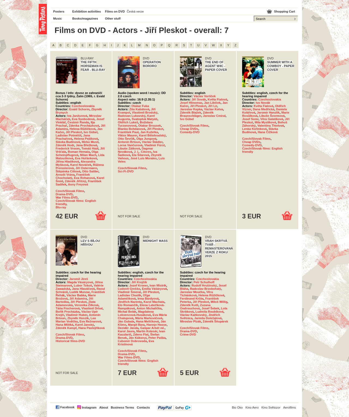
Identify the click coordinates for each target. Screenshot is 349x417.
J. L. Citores (142, 151)
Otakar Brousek (149, 125)
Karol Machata (154, 301)
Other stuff (113, 18)
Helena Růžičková (82, 128)
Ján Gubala (126, 321)
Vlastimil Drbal (92, 308)
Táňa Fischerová (68, 308)
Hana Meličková (147, 321)
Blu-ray (61, 207)
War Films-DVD (66, 197)
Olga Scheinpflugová (77, 153)
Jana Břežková (86, 145)
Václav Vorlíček (205, 96)
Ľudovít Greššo (129, 288)
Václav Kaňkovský (193, 314)
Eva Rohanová (84, 177)
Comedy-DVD (189, 132)
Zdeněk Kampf (66, 328)
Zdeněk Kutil (189, 305)
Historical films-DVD (70, 341)
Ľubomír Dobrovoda (132, 341)
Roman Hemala (79, 151)
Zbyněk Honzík (78, 318)
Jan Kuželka (149, 132)
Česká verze (135, 11)
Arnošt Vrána (65, 174)
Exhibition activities (86, 11)
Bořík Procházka (68, 311)
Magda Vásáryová (80, 282)
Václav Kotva (213, 109)
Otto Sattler (90, 171)
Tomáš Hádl (90, 148)
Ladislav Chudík (129, 295)
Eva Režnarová (90, 321)
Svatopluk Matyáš (145, 119)
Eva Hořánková (86, 158)
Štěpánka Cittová (68, 171)
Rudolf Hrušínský (204, 285)
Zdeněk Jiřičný (75, 181)
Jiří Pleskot (74, 132)
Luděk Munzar (79, 292)
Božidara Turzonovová (135, 124)
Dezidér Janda (128, 328)
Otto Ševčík (126, 138)
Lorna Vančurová (130, 145)
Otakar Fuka (140, 106)
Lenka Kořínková (254, 128)
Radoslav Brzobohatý (205, 288)
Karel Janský (84, 324)
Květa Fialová (217, 99)
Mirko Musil (90, 142)
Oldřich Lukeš (128, 122)
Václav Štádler (152, 142)
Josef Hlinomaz (191, 102)
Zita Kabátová (139, 109)
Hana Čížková (268, 132)
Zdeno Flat (141, 334)
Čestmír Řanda (78, 122)
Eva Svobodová (83, 119)
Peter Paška (157, 337)
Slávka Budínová (68, 142)
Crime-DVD (188, 334)
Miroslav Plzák (190, 321)
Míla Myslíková (265, 122)
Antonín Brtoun (129, 142)
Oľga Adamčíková (134, 297)
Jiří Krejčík (139, 282)
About (103, 407)
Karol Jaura (126, 331)
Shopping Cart (284, 11)
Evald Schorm (79, 109)
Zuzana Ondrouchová (195, 306)
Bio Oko (237, 407)
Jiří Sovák (198, 99)
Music (57, 18)
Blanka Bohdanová (131, 128)
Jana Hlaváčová (83, 288)
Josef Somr (250, 119)
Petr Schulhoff (204, 282)
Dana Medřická (263, 109)
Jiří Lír (212, 106)
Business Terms (122, 407)
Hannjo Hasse (156, 324)
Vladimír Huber (76, 314)
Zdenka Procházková (84, 125)
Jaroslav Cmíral (214, 115)
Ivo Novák (263, 102)
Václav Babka (76, 295)
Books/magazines (85, 18)
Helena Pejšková (86, 138)
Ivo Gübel (91, 132)
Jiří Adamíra (78, 298)
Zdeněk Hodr (65, 145)
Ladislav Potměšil (69, 135)
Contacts (143, 407)
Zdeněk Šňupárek (215, 321)
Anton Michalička (149, 308)
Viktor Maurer (127, 135)
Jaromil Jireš (78, 279)
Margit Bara (136, 324)
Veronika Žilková (86, 305)
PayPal (174, 407)
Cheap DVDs (189, 128)
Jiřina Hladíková (67, 161)
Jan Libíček (212, 102)
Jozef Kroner (138, 285)
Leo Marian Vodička (76, 319)
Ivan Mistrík (157, 285)
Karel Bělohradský (152, 135)
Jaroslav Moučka (192, 292)
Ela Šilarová (140, 155)
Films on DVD (115, 11)
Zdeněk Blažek (190, 112)
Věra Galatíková (271, 119)
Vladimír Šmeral (129, 292)
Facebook (67, 407)
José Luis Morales (143, 158)
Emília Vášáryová (154, 288)
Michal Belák (127, 311)
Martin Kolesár (146, 331)
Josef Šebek (210, 308)
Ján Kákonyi (138, 337)
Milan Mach (88, 155)
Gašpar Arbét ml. (152, 328)
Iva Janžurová (77, 115)
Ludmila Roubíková (209, 311)
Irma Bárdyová (148, 298)
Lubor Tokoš (83, 285)
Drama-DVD (64, 194)
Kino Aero (252, 407)
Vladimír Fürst (154, 145)
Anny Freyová (78, 184)
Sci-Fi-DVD (126, 171)
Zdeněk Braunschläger (196, 114)
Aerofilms (289, 407)
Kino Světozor (271, 407)
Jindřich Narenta (130, 301)
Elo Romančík (128, 305)
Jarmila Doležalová (208, 318)
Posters (58, 11)
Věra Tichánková (196, 293)
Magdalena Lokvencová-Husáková (136, 313)
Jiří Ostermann (86, 168)
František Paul (128, 132)
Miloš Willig (219, 301)
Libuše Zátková (129, 148)
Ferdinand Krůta (191, 298)
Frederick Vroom (68, 148)
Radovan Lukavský (131, 115)
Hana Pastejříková (91, 328)
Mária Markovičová (148, 318)
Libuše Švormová (272, 115)
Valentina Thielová (270, 125)
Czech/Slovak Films (70, 191)
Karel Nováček (80, 164)
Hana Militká (64, 324)
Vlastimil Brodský (145, 112)
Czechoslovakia (83, 106)
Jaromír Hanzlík (268, 112)
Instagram (89, 407)
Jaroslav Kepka (191, 109)
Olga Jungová (146, 138)
